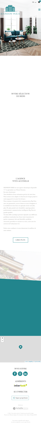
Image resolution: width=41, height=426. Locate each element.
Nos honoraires (20, 415)
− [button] (2, 341)
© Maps (30, 361)
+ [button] (2, 338)
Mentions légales (13, 415)
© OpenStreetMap (37, 361)
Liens (25, 415)
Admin (28, 415)
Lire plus (20, 240)
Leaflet (26, 361)
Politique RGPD (33, 415)
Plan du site (6, 415)
